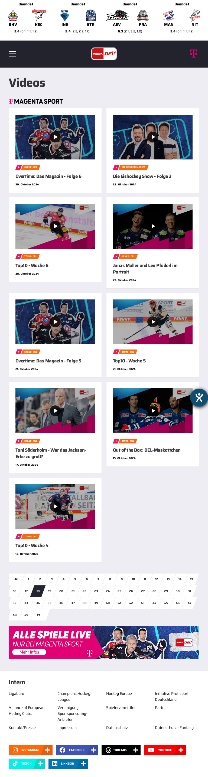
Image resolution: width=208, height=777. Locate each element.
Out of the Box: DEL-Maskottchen (146, 449)
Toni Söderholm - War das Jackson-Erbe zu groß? (50, 453)
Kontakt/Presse (22, 728)
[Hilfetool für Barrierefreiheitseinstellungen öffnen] (199, 397)
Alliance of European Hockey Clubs (26, 710)
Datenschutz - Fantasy (174, 728)
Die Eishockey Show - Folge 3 (142, 176)
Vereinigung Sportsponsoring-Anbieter (72, 713)
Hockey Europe (119, 693)
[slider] (104, 20)
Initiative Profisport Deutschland (171, 696)
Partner (161, 708)
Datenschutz (117, 728)
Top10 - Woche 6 (31, 265)
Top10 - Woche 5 (129, 360)
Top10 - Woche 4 (31, 545)
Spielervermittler (121, 708)
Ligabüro (16, 693)
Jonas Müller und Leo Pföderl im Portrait (145, 268)
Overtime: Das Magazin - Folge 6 (48, 176)
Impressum (67, 728)
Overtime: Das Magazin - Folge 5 (48, 360)
